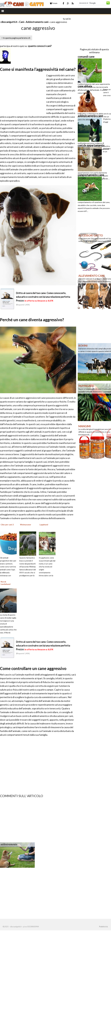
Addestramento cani (37, 21)
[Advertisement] (31, 19)
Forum (53, 3)
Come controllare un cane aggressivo (33, 668)
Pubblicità (103, 926)
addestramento (9, 844)
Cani (21, 21)
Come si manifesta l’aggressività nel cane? (38, 69)
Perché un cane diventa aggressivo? (32, 319)
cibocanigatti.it (9, 21)
